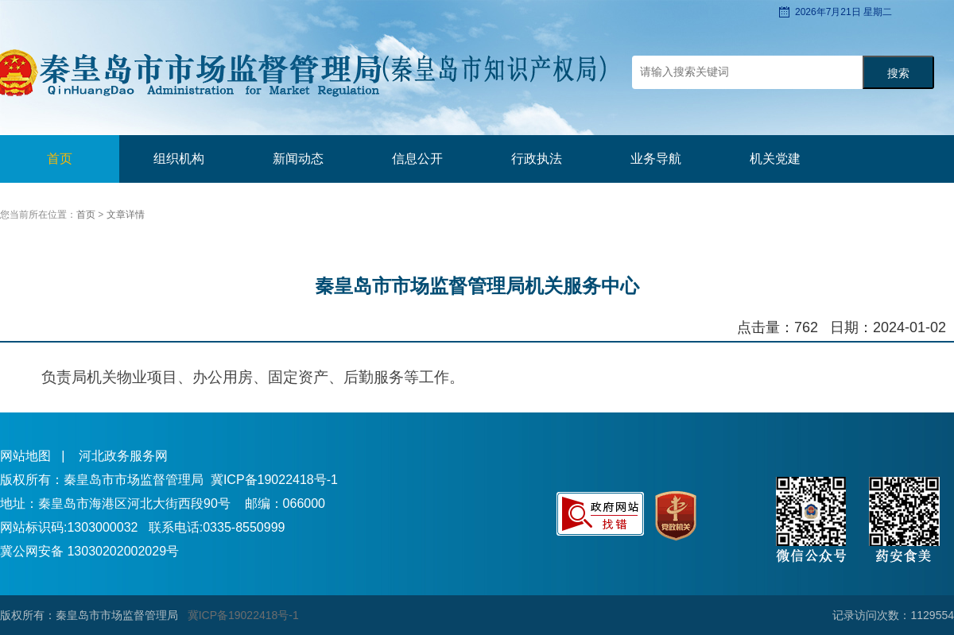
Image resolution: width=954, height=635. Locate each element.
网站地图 (25, 456)
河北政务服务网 (123, 456)
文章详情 (126, 214)
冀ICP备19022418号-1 (274, 479)
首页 (59, 158)
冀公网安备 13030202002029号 (89, 551)
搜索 (898, 73)
